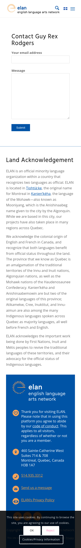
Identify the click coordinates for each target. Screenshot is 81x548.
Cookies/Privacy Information (41, 539)
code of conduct (45, 426)
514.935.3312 (32, 475)
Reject (50, 530)
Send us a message (36, 487)
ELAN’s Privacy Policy (37, 500)
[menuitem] (55, 8)
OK (32, 530)
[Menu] (72, 8)
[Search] (55, 8)
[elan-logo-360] (33, 8)
